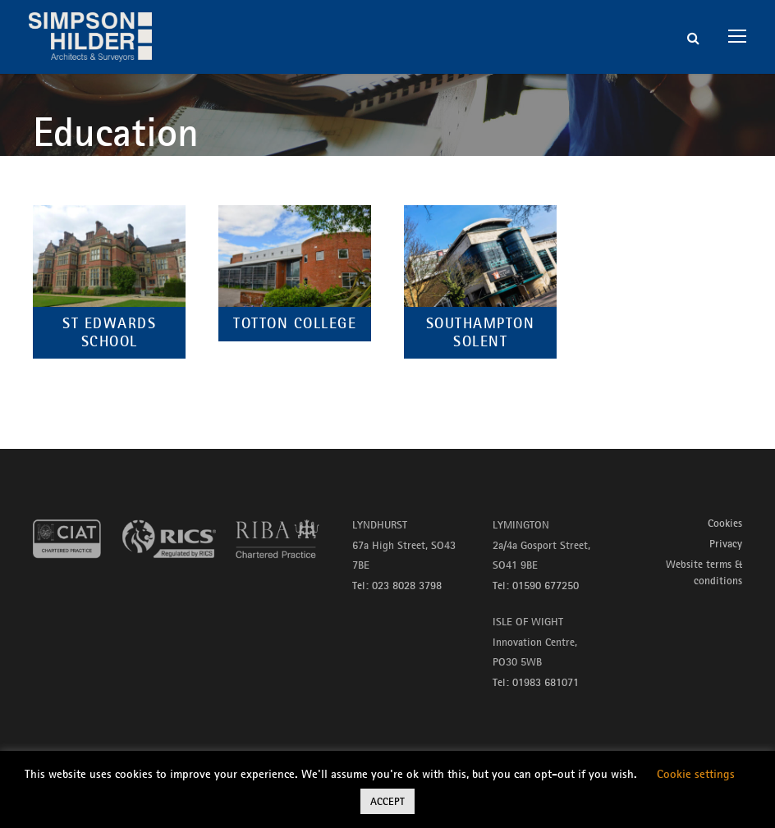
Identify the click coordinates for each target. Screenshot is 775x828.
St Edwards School (109, 332)
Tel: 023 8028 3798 (397, 585)
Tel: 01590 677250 (536, 585)
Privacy (725, 543)
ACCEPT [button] (387, 800)
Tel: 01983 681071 (536, 681)
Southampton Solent (480, 332)
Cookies (725, 522)
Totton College (294, 323)
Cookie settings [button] (696, 773)
